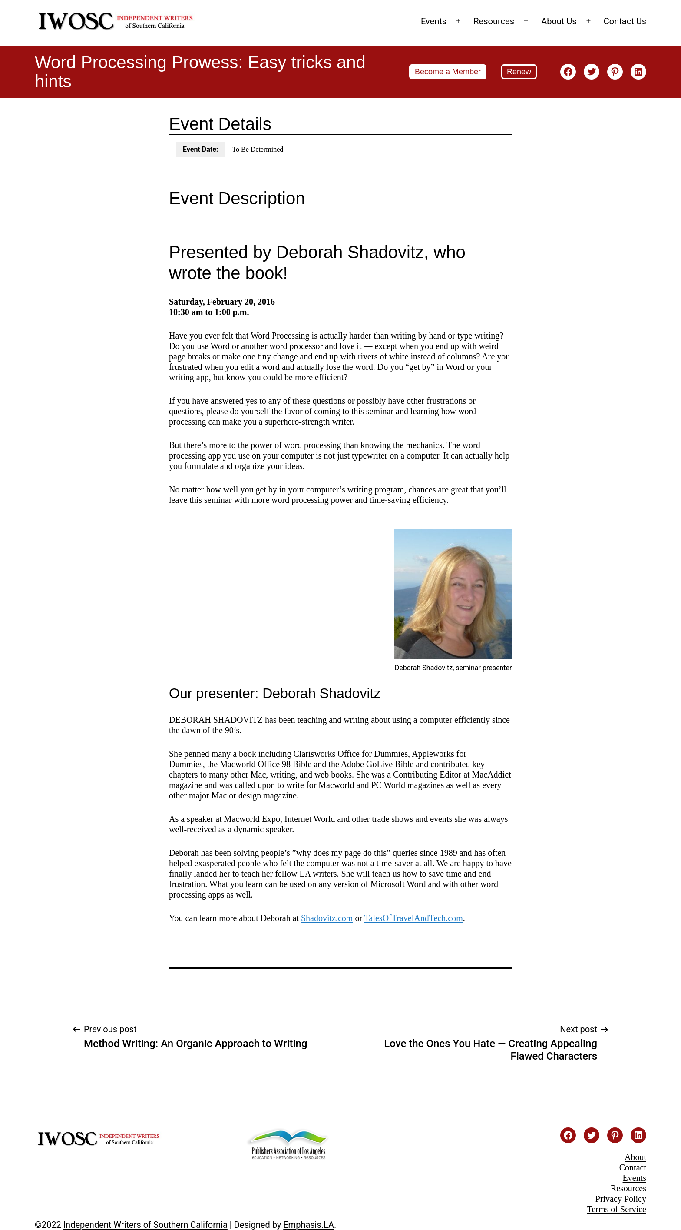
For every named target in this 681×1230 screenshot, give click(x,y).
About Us (559, 21)
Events (433, 21)
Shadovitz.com (327, 918)
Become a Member (448, 71)
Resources (493, 21)
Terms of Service (616, 1209)
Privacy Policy (620, 1198)
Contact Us (625, 21)
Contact (632, 1167)
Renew (519, 71)
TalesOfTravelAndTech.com (413, 918)
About (635, 1157)
